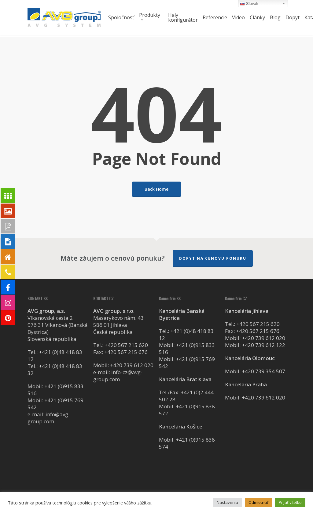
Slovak (249, 3)
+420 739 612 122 (263, 345)
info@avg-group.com (49, 418)
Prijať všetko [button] (290, 502)
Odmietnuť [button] (258, 502)
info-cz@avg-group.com (117, 376)
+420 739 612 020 (131, 365)
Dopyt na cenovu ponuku (212, 258)
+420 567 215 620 (126, 345)
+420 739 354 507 (263, 371)
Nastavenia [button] (227, 502)
